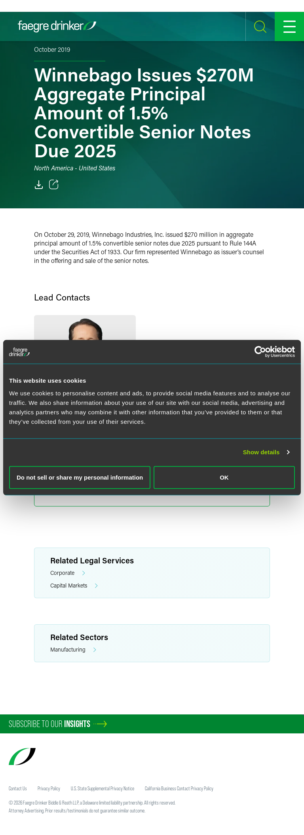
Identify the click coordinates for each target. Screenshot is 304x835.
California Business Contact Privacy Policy (179, 788)
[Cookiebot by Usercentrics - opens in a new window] (260, 352)
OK (224, 477)
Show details (261, 452)
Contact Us (18, 788)
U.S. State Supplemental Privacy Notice (102, 788)
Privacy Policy (49, 788)
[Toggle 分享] (53, 185)
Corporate (67, 573)
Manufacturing (73, 650)
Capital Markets (74, 586)
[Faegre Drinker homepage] (57, 26)
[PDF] (38, 185)
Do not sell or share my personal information (80, 477)
